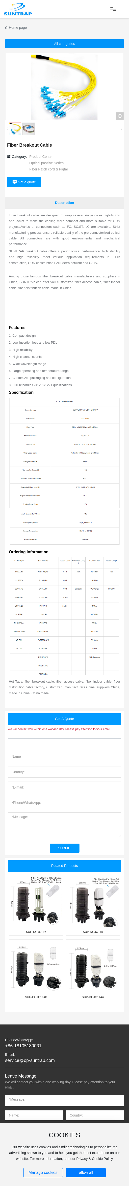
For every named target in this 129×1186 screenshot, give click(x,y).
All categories (64, 44)
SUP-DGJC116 (36, 932)
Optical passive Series (46, 163)
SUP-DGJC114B (36, 997)
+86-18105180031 (23, 1045)
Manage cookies (42, 1172)
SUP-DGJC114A (93, 997)
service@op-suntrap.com (30, 1060)
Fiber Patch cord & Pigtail (49, 169)
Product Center (41, 157)
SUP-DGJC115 (93, 932)
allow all (86, 1172)
